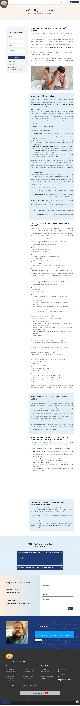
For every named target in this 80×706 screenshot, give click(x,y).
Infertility (7, 674)
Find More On (40, 693)
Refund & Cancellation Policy (47, 676)
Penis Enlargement (10, 686)
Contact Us (66, 2)
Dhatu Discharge (9, 683)
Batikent (39, 13)
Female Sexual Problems (28, 669)
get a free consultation (38, 523)
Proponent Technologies (45, 703)
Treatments (27, 2)
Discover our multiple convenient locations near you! (19, 604)
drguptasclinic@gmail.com (16, 69)
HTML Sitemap (55, 703)
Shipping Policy (44, 679)
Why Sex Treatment (47, 2)
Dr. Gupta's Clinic (68, 165)
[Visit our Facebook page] (6, 662)
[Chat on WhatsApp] (77, 702)
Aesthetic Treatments (36, 2)
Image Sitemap (67, 703)
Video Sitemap (75, 703)
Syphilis (24, 688)
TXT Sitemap (40, 704)
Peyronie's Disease (10, 676)
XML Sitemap (61, 703)
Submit (16, 57)
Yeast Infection (9, 688)
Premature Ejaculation (10, 672)
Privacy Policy (43, 669)
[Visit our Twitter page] (13, 662)
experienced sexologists (50, 442)
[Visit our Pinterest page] (17, 662)
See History (38, 640)
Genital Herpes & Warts (28, 672)
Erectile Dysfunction (10, 669)
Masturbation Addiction (28, 676)
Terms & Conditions (45, 672)
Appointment (74, 2)
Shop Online (56, 2)
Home (16, 2)
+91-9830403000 (10, 601)
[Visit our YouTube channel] (24, 662)
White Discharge (26, 683)
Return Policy (43, 674)
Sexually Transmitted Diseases (30, 686)
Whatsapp (62, 674)
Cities (34, 13)
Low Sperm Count (27, 679)
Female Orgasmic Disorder (29, 681)
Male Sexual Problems (28, 674)
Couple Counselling (10, 679)
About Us (21, 2)
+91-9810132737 (13, 66)
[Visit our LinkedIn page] (20, 662)
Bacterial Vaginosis (10, 681)
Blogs (61, 2)
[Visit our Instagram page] (10, 662)
